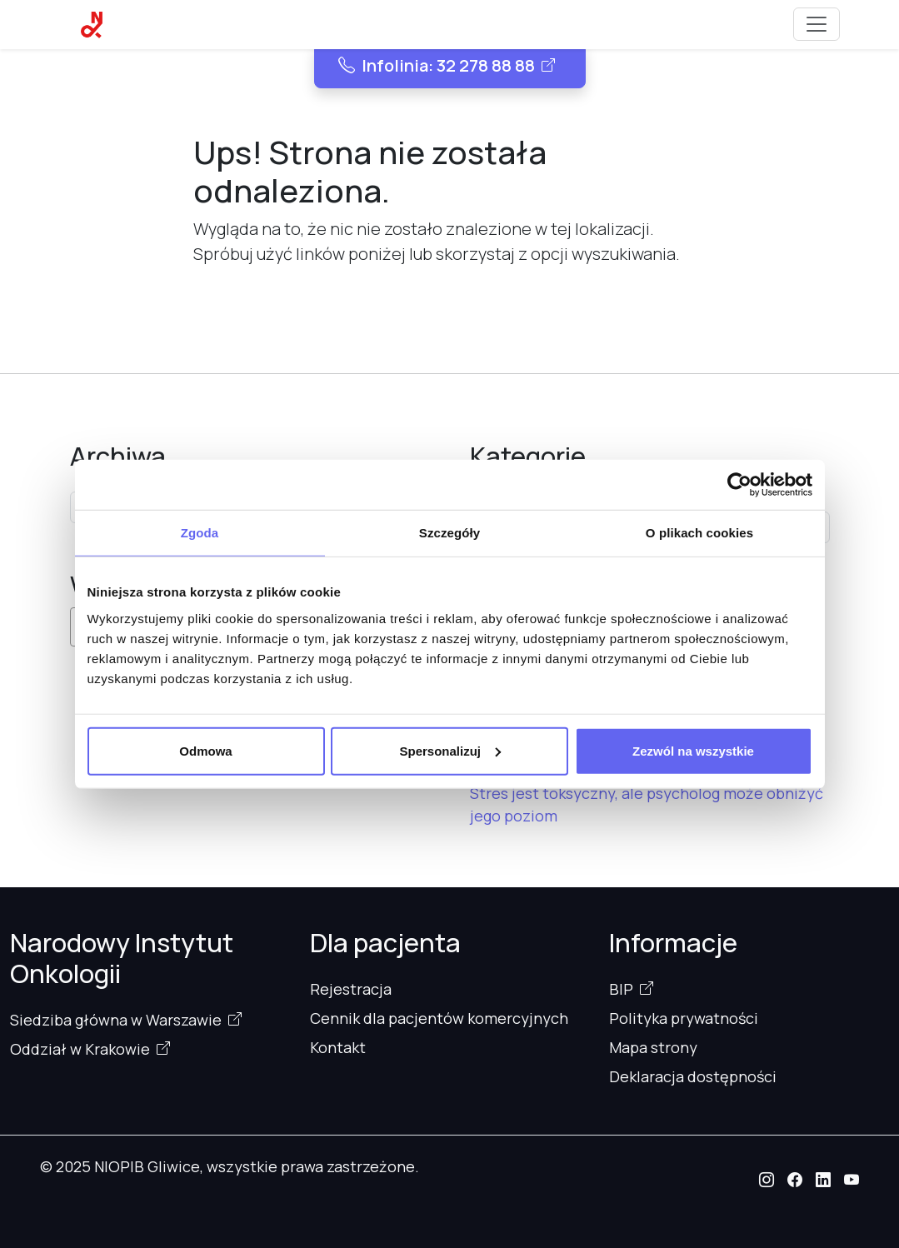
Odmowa (205, 750)
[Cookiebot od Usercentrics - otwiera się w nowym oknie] (739, 484)
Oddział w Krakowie (80, 1049)
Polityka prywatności (683, 1018)
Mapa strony (653, 1047)
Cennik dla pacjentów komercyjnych (439, 1018)
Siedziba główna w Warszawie (116, 1020)
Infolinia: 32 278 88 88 (436, 65)
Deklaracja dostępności (693, 1076)
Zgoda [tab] (200, 533)
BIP (621, 989)
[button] (766, 1180)
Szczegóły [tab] (449, 533)
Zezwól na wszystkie (693, 750)
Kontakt (338, 1047)
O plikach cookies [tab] (699, 533)
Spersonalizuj (450, 750)
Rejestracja (351, 989)
